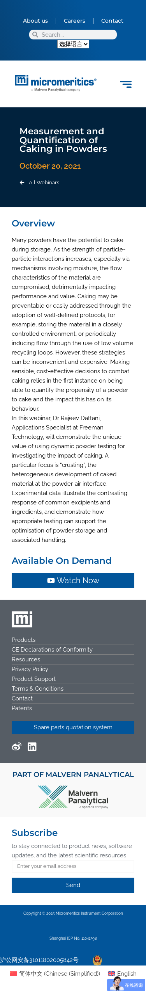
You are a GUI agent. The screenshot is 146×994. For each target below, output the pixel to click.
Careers (74, 20)
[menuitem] (55, 974)
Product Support (34, 678)
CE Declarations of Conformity (52, 649)
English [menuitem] (127, 973)
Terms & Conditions (37, 688)
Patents (22, 708)
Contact (112, 20)
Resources (26, 659)
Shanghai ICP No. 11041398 (73, 938)
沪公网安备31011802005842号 (39, 960)
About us (35, 20)
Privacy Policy (30, 669)
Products (23, 639)
